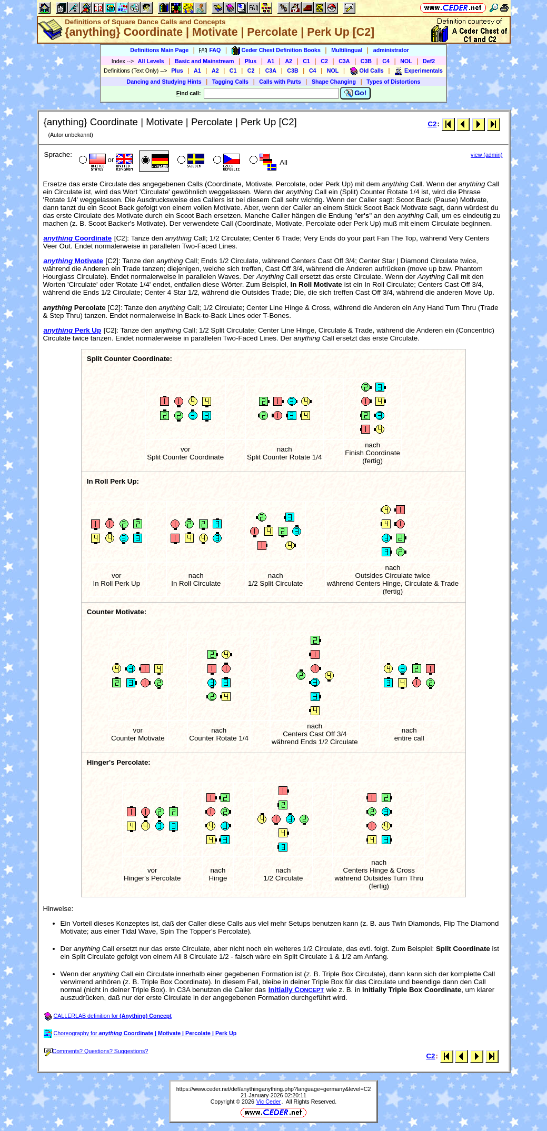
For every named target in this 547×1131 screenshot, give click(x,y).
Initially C (296, 990)
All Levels (151, 61)
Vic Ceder (268, 1101)
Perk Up (73, 330)
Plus (251, 61)
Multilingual (346, 50)
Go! (355, 93)
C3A (344, 61)
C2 (324, 61)
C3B (366, 61)
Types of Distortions (393, 81)
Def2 (429, 61)
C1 (306, 61)
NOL (406, 61)
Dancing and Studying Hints (164, 81)
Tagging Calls (230, 81)
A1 (271, 61)
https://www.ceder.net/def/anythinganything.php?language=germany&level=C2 (273, 1089)
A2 (288, 61)
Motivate (73, 261)
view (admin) (486, 155)
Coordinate (78, 238)
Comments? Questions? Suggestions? (96, 1051)
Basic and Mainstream (204, 61)
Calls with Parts (280, 81)
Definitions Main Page (159, 50)
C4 (386, 61)
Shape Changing (334, 81)
